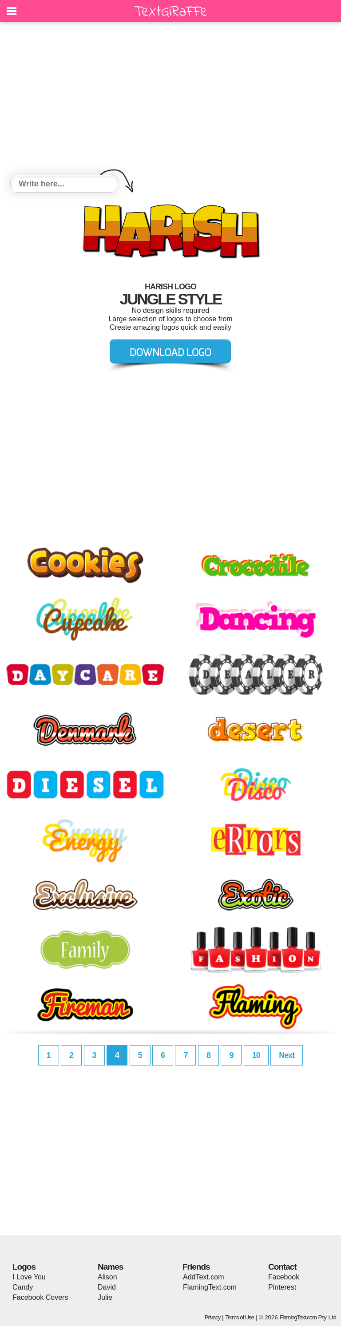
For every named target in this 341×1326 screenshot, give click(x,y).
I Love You (29, 1277)
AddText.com (203, 1277)
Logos (24, 1266)
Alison (107, 1277)
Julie (105, 1297)
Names (110, 1266)
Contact (282, 1266)
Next (286, 1055)
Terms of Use (239, 1317)
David (107, 1287)
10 (256, 1055)
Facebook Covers (40, 1297)
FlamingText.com (210, 1287)
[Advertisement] (170, 100)
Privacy (213, 1317)
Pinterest (282, 1287)
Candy (22, 1287)
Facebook (283, 1277)
